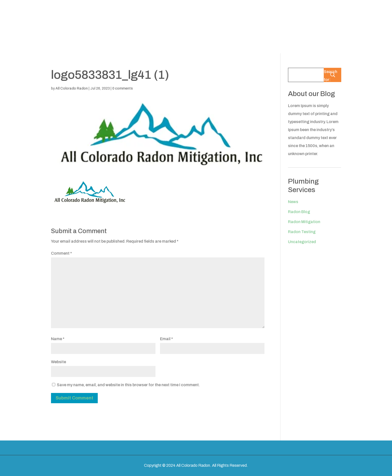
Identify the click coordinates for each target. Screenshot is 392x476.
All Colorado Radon (72, 88)
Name (57, 339)
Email (166, 339)
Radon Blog (299, 212)
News (293, 202)
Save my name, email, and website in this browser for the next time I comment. (128, 385)
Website (58, 362)
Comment (61, 253)
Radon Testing (302, 232)
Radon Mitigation (304, 222)
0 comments (122, 88)
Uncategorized (302, 242)
